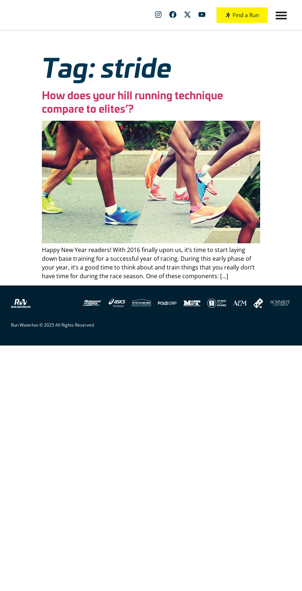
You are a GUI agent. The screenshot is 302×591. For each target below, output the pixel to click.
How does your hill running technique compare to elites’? (132, 101)
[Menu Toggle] (281, 15)
